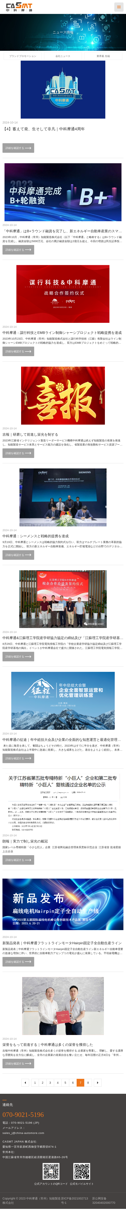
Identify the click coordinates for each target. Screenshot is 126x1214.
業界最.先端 (103, 57)
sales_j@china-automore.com (23, 1138)
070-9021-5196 (23, 1119)
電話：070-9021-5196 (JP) (20, 1127)
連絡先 (7, 1110)
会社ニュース (63, 57)
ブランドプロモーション (22, 57)
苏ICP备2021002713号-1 (74, 1205)
